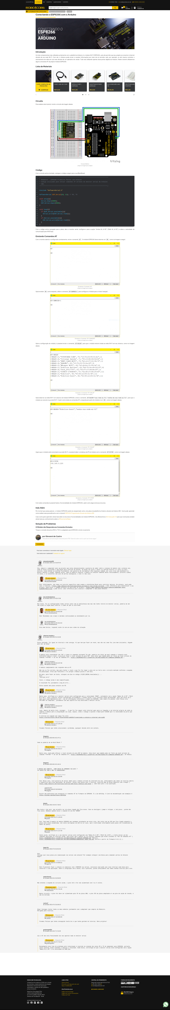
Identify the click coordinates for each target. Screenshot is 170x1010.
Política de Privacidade (67, 992)
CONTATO (65, 2)
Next (134, 94)
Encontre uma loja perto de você (70, 984)
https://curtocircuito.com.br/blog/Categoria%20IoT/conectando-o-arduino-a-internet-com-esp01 (72, 727)
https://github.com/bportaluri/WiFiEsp (52, 808)
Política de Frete (66, 995)
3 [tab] (89, 95)
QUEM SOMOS (57, 2)
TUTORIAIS (38, 2)
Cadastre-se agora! (58, 553)
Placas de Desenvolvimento (57, 11)
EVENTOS (49, 2)
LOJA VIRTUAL (30, 2)
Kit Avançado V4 (111, 516)
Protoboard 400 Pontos (131, 85)
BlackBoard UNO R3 (114, 85)
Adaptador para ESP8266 (96, 85)
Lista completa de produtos (44, 85)
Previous (36, 94)
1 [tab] (83, 95)
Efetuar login (67, 550)
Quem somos (65, 982)
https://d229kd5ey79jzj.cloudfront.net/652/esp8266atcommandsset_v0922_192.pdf (66, 855)
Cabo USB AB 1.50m (60, 84)
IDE (44, 2)
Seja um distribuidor (67, 986)
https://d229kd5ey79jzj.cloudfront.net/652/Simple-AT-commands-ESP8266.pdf (97, 660)
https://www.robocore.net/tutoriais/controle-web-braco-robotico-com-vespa (65, 796)
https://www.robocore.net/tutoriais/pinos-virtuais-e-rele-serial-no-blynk (78, 586)
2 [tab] (86, 95)
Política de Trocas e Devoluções (70, 993)
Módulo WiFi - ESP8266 (77, 85)
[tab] (40, 543)
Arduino (69, 11)
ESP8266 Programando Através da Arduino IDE (79, 512)
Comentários (39, 543)
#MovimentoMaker (65, 518)
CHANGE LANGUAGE (138, 2)
